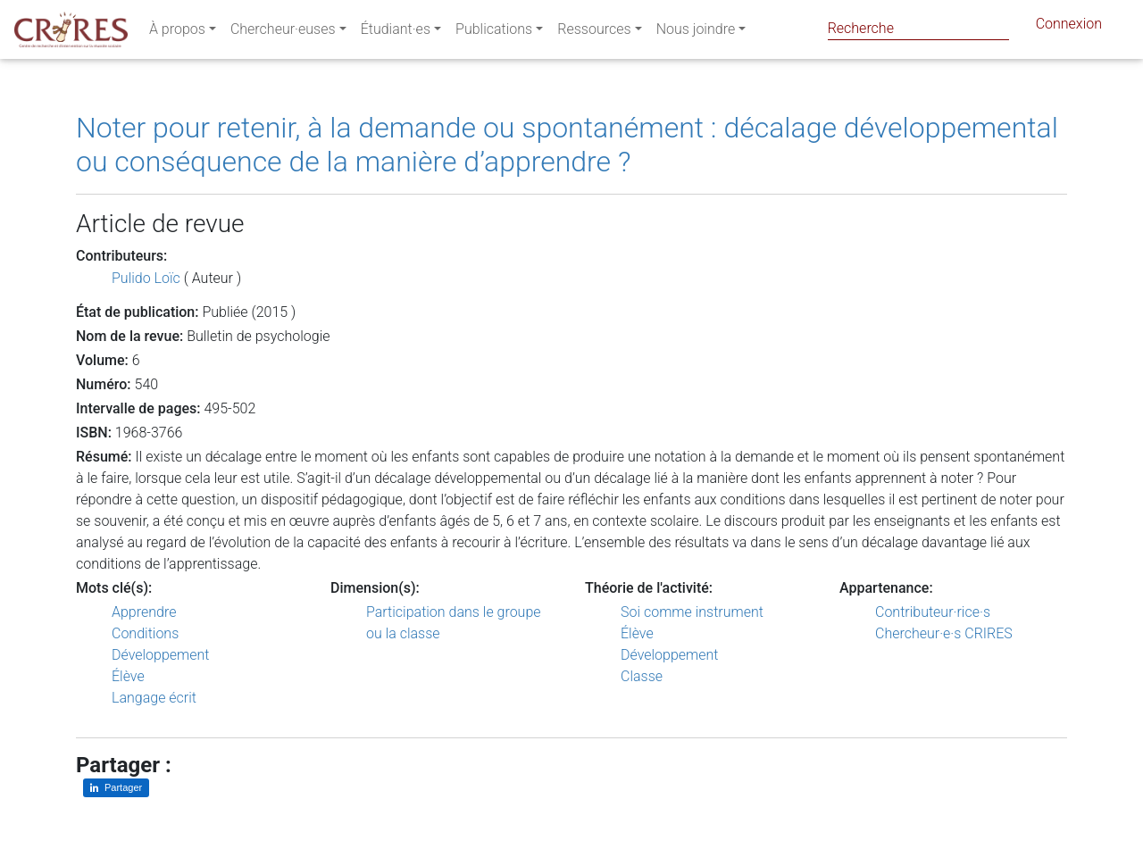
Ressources (593, 32)
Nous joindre (696, 32)
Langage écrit (154, 697)
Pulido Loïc (146, 278)
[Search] (918, 28)
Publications (493, 32)
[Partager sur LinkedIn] (116, 787)
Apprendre (144, 611)
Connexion (1069, 27)
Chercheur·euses (283, 32)
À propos (177, 32)
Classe (642, 676)
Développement (161, 654)
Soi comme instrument (692, 611)
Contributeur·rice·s (932, 611)
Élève (128, 676)
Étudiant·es (395, 32)
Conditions (145, 633)
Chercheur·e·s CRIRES (944, 633)
